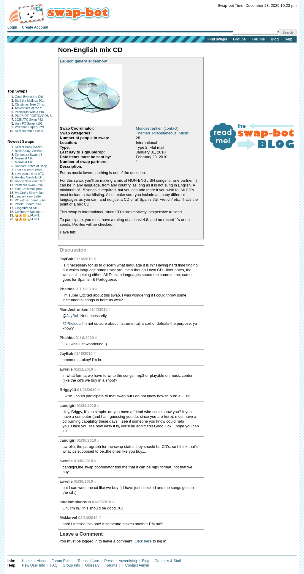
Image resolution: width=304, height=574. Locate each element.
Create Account (35, 27)
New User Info (33, 565)
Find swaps (217, 39)
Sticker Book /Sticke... (30, 147)
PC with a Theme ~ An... (31, 200)
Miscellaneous (164, 133)
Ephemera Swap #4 (28, 154)
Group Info (71, 565)
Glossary (92, 565)
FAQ (54, 565)
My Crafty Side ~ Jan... (30, 193)
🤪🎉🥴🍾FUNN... (28, 215)
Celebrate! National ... (30, 212)
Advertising (128, 561)
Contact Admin (137, 565)
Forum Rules (61, 561)
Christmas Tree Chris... (30, 104)
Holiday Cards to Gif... (30, 177)
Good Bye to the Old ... (30, 96)
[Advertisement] (26, 64)
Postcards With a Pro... (30, 112)
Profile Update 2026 (28, 204)
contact (171, 128)
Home (27, 561)
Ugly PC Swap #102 (28, 123)
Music (184, 133)
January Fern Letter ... (30, 196)
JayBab (66, 259)
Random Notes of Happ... (32, 166)
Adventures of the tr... (29, 108)
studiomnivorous (75, 502)
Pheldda (67, 289)
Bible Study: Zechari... (30, 151)
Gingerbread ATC (27, 208)
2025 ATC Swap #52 (29, 119)
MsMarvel (68, 517)
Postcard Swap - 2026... (31, 185)
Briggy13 (68, 390)
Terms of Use (88, 561)
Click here (143, 541)
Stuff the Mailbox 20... (30, 100)
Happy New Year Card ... (32, 181)
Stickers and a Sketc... (30, 131)
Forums (258, 39)
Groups (239, 39)
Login (12, 27)
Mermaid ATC (24, 158)
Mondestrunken (149, 128)
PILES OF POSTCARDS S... (34, 115)
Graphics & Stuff (167, 561)
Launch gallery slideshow (83, 61)
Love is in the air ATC (29, 173)
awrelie (66, 369)
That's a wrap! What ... (30, 170)
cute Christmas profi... (30, 189)
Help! (289, 39)
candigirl (68, 405)
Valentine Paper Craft (29, 127)
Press (109, 561)
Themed (143, 133)
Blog (275, 39)
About (41, 561)
